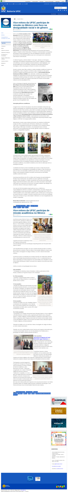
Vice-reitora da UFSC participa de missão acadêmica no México (31, 211)
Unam (26, 207)
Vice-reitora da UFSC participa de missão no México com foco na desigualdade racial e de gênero (31, 25)
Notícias (3, 35)
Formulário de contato (56, 466)
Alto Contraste (53, 3)
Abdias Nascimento (21, 206)
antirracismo (29, 392)
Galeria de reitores (5, 50)
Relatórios (3, 63)
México (19, 207)
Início (2, 32)
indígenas (20, 393)
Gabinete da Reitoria (5, 52)
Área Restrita (53, 14)
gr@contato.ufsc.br (58, 463)
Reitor (2, 48)
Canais (63, 1)
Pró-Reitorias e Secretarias (4, 55)
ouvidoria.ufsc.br (59, 468)
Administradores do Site (62, 14)
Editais (2, 65)
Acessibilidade (46, 3)
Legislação (57, 1)
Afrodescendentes (20, 392)
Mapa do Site (60, 3)
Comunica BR (35, 1)
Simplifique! (27, 1)
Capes (28, 206)
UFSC (23, 207)
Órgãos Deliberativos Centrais (5, 58)
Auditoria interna (4, 61)
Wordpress (23, 490)
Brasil (4, 1)
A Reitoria (3, 46)
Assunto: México (20, 19)
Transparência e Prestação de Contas (5, 38)
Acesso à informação (49, 1)
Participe (41, 1)
